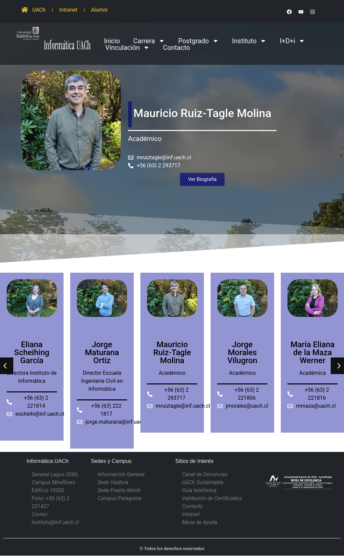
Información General (121, 474)
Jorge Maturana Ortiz (102, 352)
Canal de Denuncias (205, 474)
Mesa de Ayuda (199, 522)
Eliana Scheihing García (32, 352)
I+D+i (292, 41)
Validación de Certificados (212, 498)
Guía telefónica (199, 490)
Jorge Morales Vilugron (243, 352)
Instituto (249, 41)
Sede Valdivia (113, 482)
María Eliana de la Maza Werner (312, 352)
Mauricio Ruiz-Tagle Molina (172, 352)
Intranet (68, 10)
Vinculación (127, 47)
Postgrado (198, 41)
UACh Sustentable (202, 482)
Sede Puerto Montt (119, 490)
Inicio (112, 41)
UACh (39, 10)
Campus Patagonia (119, 498)
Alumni (99, 10)
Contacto (176, 47)
